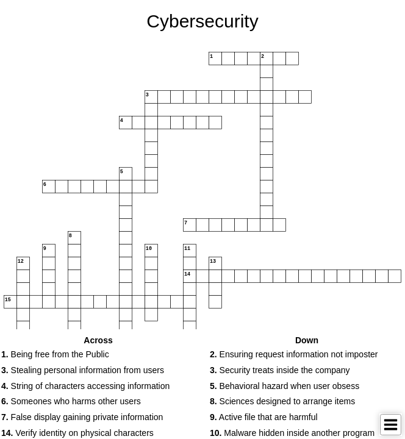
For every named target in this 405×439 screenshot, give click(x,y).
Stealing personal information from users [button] (82, 370)
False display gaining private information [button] (82, 417)
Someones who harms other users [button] (71, 401)
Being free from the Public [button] (55, 354)
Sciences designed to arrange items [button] (282, 401)
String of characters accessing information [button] (85, 386)
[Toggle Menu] (390, 424)
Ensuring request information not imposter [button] (294, 354)
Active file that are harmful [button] (264, 417)
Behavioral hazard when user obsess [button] (284, 386)
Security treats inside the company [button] (280, 370)
